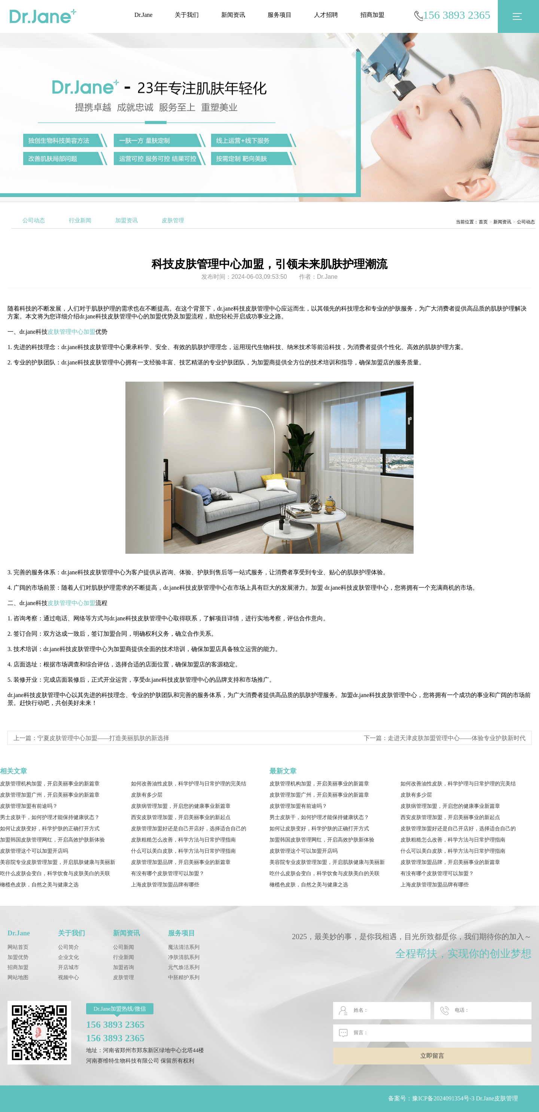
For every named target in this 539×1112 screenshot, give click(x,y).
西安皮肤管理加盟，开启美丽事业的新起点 (181, 817)
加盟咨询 (123, 967)
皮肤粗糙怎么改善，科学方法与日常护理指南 (183, 840)
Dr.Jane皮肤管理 (497, 1098)
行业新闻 (80, 220)
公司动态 (33, 220)
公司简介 (68, 947)
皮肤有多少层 (146, 795)
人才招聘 (326, 15)
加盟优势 (17, 957)
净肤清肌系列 (184, 957)
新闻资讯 (233, 15)
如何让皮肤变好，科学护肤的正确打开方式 (50, 828)
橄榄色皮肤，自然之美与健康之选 (39, 885)
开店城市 (68, 967)
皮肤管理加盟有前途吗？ (29, 806)
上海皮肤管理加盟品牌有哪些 (165, 885)
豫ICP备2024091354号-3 (443, 1098)
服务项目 (280, 15)
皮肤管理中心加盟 (71, 332)
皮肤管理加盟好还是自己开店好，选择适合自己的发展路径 (188, 829)
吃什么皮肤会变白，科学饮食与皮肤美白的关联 (55, 873)
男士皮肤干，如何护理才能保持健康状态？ (50, 817)
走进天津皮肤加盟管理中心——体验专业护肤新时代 (457, 738)
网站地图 (17, 977)
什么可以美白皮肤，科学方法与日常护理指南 (183, 851)
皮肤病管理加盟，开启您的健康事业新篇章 (181, 806)
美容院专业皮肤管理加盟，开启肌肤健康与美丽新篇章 (57, 863)
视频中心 (68, 977)
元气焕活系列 (184, 967)
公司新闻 (123, 947)
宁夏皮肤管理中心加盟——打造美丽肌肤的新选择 (103, 738)
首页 (483, 221)
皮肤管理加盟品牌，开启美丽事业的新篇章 (181, 862)
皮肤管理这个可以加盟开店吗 (34, 851)
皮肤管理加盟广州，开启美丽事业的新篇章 (50, 795)
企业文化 (68, 957)
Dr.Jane (143, 15)
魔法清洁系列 (184, 947)
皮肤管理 (173, 220)
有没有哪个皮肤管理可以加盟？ (167, 873)
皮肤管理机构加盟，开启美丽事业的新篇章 (50, 783)
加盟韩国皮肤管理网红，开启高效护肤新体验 (52, 840)
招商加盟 (372, 15)
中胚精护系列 (184, 977)
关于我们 (187, 15)
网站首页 (17, 947)
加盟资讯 (126, 220)
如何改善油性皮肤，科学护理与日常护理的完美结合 (188, 784)
